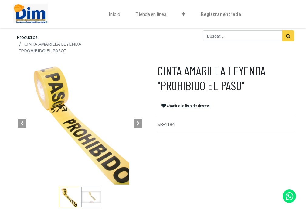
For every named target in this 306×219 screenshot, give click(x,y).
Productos (27, 37)
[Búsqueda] (288, 35)
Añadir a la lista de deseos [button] (185, 105)
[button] (183, 14)
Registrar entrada (221, 14)
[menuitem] (114, 14)
